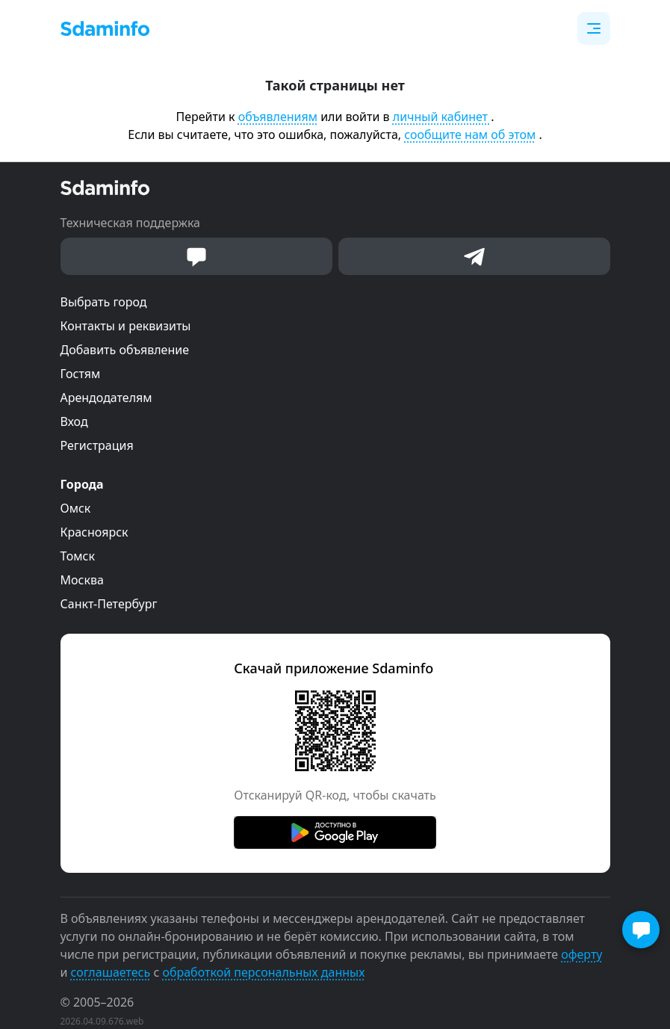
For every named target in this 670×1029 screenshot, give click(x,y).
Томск (78, 556)
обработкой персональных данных (263, 972)
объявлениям (277, 116)
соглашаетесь (111, 972)
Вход (74, 421)
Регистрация (97, 445)
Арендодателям (106, 397)
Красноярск (94, 532)
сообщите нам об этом (470, 134)
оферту (581, 954)
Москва (82, 580)
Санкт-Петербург (109, 604)
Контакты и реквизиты (126, 326)
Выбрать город (104, 302)
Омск (76, 508)
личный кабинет (442, 116)
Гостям (81, 373)
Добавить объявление (125, 350)
